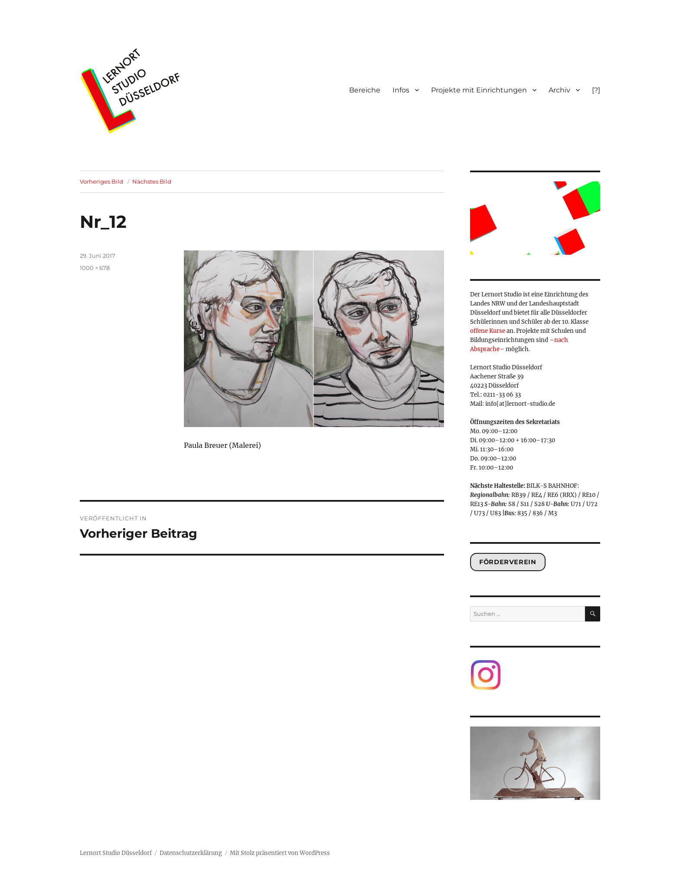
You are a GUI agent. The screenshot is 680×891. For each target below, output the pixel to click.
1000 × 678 (95, 267)
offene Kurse (487, 331)
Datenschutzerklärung (191, 853)
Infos (400, 90)
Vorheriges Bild (101, 181)
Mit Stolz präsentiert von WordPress (280, 853)
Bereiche (364, 90)
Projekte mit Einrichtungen (479, 90)
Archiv (559, 90)
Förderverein (507, 562)
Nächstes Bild (151, 181)
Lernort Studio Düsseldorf (116, 853)
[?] (596, 90)
